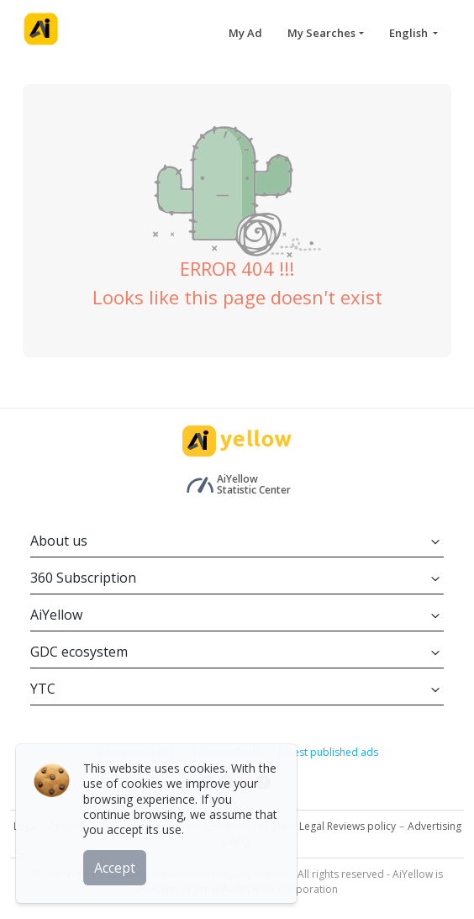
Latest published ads (328, 752)
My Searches (321, 32)
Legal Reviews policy (347, 826)
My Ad (245, 32)
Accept (115, 867)
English (409, 32)
